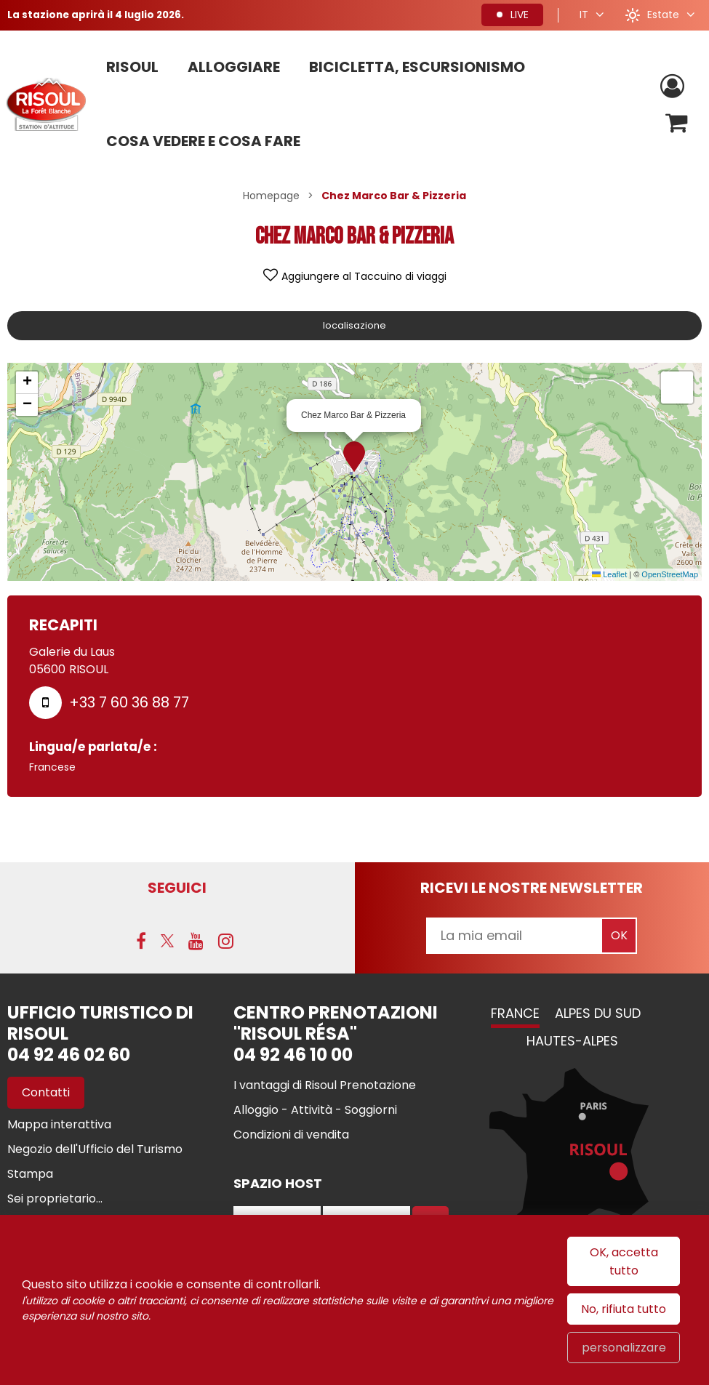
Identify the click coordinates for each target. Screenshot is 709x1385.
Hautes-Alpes (572, 1042)
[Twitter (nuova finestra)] (167, 942)
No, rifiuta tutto (623, 1309)
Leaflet (609, 574)
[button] (675, 124)
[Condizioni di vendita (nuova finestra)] (291, 1136)
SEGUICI (177, 888)
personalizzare (624, 1347)
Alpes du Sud (598, 1014)
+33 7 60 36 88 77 (129, 702)
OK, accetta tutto (624, 1261)
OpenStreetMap (669, 574)
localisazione (355, 325)
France (515, 1014)
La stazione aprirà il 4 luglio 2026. (98, 14)
